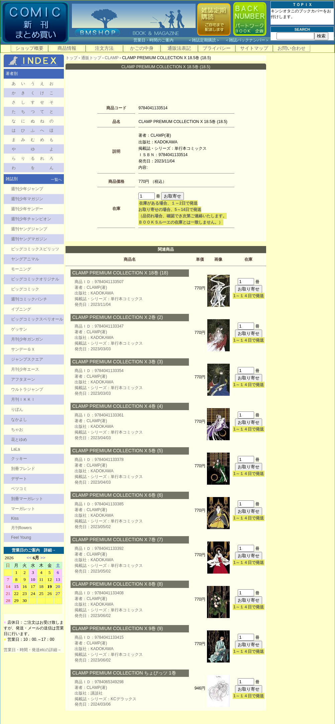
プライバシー (217, 48)
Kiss (15, 518)
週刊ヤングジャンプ (29, 229)
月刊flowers (21, 527)
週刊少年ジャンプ (27, 189)
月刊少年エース (25, 369)
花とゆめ (19, 439)
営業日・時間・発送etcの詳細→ (32, 649)
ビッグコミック (25, 289)
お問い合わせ (291, 48)
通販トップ (91, 57)
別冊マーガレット (27, 498)
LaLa (15, 449)
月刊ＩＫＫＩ (23, 399)
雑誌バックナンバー (247, 40)
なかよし (19, 419)
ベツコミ (19, 488)
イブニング (21, 309)
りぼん (17, 409)
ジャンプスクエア (27, 359)
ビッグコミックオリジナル (35, 279)
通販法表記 (179, 48)
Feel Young (21, 537)
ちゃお (17, 429)
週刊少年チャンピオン (31, 219)
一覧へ (56, 179)
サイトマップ (254, 48)
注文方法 (104, 48)
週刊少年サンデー (27, 209)
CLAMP (111, 57)
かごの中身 (141, 48)
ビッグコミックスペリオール (37, 319)
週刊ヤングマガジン (29, 239)
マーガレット (23, 508)
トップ (72, 57)
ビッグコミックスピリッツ (35, 249)
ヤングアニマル (25, 259)
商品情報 (67, 48)
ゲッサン (19, 329)
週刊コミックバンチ (29, 299)
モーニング (21, 269)
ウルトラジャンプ (27, 389)
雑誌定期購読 (204, 40)
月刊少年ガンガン (27, 339)
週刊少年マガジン (27, 199)
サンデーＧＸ (23, 349)
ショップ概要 (29, 48)
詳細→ (50, 550)
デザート (19, 478)
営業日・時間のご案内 (160, 40)
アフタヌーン (23, 379)
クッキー (19, 458)
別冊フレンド (23, 468)
